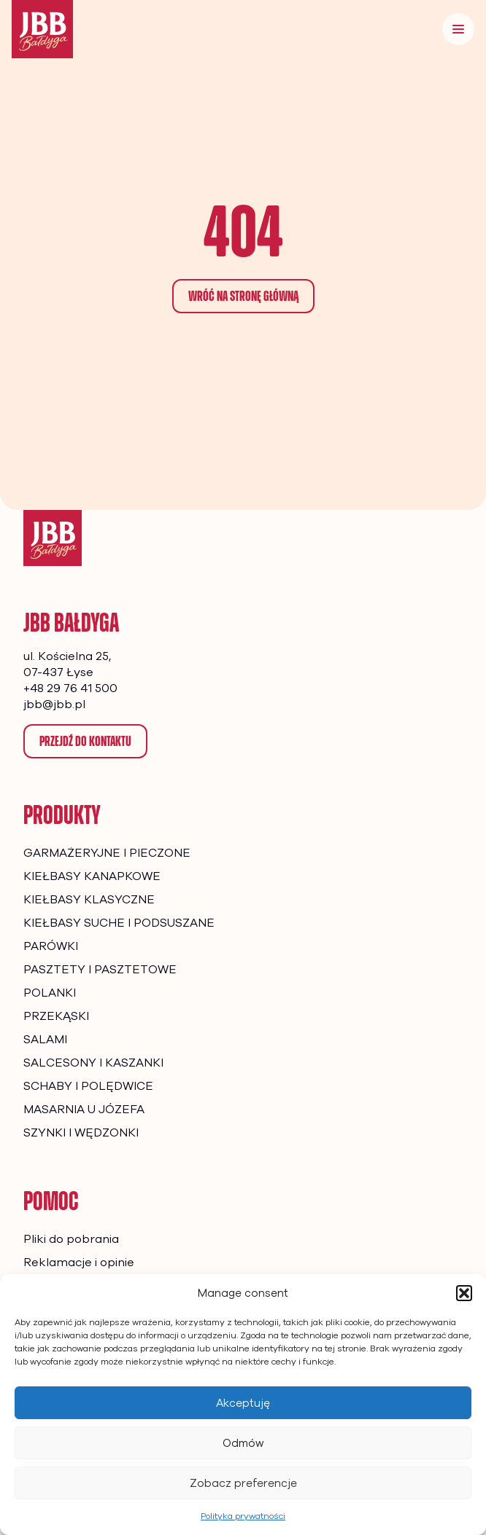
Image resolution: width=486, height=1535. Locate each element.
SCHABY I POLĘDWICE (88, 1086)
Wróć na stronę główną (243, 296)
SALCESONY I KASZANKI (93, 1063)
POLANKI (49, 993)
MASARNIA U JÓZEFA (83, 1110)
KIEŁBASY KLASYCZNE (89, 900)
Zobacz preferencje (243, 1483)
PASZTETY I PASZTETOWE (100, 970)
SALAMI (45, 1040)
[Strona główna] (52, 538)
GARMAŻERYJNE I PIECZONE (106, 853)
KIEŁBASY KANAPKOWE (92, 876)
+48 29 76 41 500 (70, 688)
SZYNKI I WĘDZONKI (81, 1133)
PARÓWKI (50, 946)
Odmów (243, 1443)
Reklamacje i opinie (78, 1263)
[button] (464, 1293)
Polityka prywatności (243, 1516)
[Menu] (458, 29)
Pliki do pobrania (71, 1239)
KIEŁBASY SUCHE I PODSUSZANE (119, 923)
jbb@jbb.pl (54, 704)
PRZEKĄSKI (56, 1016)
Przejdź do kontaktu (85, 741)
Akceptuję (243, 1403)
